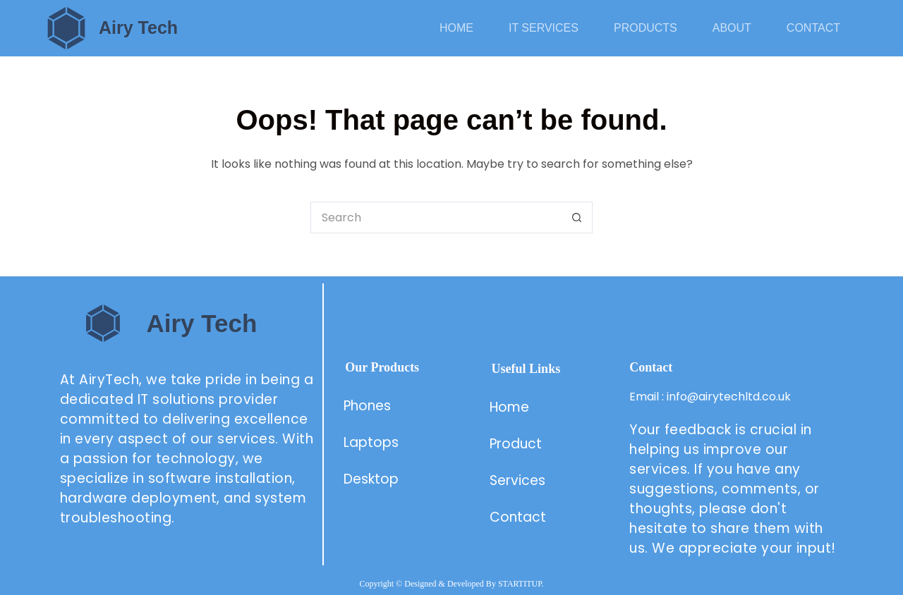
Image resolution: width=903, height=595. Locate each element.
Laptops (371, 442)
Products (645, 28)
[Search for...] (435, 217)
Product (517, 443)
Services (517, 480)
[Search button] (577, 217)
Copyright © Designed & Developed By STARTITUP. (451, 584)
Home (456, 28)
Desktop (371, 479)
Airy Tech (138, 27)
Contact (813, 28)
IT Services (543, 28)
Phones (367, 405)
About (732, 28)
